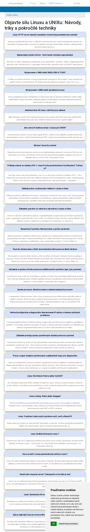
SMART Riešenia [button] (55, 3)
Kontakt (77, 3)
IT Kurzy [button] (32, 3)
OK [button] (53, 524)
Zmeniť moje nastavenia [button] (68, 524)
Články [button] (42, 3)
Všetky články (12, 15)
